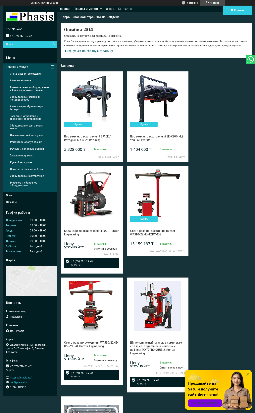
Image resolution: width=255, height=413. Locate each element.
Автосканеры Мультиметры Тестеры (26, 108)
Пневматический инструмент (27, 135)
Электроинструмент (22, 155)
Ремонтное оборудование (26, 142)
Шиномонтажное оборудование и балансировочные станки (29, 89)
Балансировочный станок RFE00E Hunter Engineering (216, 138)
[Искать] (53, 44)
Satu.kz (145, 405)
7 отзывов (192, 2)
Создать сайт (38, 2)
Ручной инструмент (21, 162)
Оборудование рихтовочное (27, 176)
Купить (78, 124)
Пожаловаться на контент (135, 409)
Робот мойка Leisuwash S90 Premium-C (90, 367)
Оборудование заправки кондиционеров (25, 98)
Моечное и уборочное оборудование (23, 184)
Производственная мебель (26, 169)
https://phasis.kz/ (20, 377)
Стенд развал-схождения (25, 73)
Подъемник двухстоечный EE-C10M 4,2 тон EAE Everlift (155, 138)
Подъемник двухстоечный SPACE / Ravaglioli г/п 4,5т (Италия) (87, 138)
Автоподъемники (20, 80)
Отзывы (11, 202)
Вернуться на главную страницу (90, 51)
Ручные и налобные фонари (27, 148)
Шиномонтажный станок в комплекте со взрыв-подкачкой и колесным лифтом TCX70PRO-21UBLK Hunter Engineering (220, 253)
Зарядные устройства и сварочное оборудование (25, 117)
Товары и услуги (86, 9)
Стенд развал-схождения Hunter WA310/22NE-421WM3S (86, 250)
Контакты (125, 9)
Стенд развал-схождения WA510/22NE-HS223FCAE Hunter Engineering (156, 250)
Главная (64, 9)
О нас (110, 9)
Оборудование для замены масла (26, 127)
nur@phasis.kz (18, 382)
